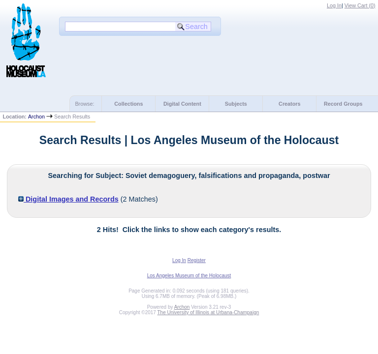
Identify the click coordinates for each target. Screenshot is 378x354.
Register (197, 260)
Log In (334, 5)
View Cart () (360, 5)
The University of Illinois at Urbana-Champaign (208, 312)
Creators (289, 104)
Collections (128, 104)
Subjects (236, 104)
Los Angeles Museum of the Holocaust (189, 275)
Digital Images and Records (68, 199)
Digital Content (182, 104)
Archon (36, 116)
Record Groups (343, 104)
